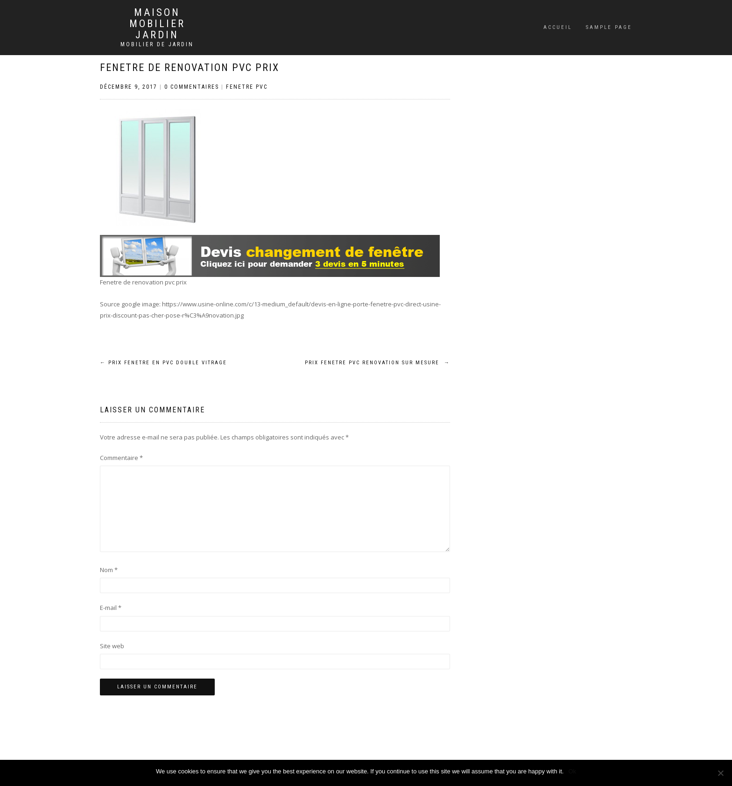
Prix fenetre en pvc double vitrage (163, 363)
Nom (109, 570)
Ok (572, 771)
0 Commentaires (191, 87)
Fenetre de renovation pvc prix (189, 67)
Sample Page (609, 27)
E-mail (110, 607)
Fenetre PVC (246, 87)
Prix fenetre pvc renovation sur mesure (377, 363)
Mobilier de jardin (157, 44)
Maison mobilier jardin (157, 24)
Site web (112, 646)
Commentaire (121, 457)
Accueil (557, 27)
